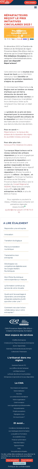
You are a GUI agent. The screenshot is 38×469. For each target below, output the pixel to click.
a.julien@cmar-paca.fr (14, 215)
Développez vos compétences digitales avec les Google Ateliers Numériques (15, 267)
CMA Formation (19, 402)
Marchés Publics (19, 442)
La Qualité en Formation (19, 434)
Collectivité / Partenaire (19, 351)
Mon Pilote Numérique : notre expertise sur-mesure (15, 278)
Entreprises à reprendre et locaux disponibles (19, 377)
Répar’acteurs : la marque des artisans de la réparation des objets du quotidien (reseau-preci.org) (18, 139)
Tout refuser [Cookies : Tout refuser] (27, 460)
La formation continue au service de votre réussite (14, 287)
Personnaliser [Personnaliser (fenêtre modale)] (19, 463)
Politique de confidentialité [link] (19, 466)
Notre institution (19, 391)
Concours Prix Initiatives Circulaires (18, 150)
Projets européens (19, 411)
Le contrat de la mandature (19, 396)
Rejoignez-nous (19, 414)
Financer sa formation (19, 440)
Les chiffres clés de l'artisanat (19, 368)
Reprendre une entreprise (15, 228)
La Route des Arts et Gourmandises (19, 374)
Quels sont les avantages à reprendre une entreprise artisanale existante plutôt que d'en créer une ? (15, 297)
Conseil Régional (20, 189)
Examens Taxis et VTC (19, 365)
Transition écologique (13, 241)
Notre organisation (19, 399)
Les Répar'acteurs (19, 371)
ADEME (8, 191)
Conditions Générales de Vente (19, 428)
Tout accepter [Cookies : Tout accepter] (12, 460)
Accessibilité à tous (19, 437)
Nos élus (19, 394)
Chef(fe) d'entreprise (19, 340)
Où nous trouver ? (19, 417)
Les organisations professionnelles (19, 405)
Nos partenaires (19, 408)
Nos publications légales (19, 451)
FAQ (19, 448)
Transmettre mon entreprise (11, 256)
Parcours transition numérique (12, 248)
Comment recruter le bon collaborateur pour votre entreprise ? (15, 310)
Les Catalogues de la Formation (19, 431)
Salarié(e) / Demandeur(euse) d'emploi (19, 348)
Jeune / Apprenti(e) (19, 346)
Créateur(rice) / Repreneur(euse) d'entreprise (19, 343)
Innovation (8, 235)
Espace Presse (19, 445)
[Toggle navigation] (35, 7)
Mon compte (30, 2)
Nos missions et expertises (19, 388)
